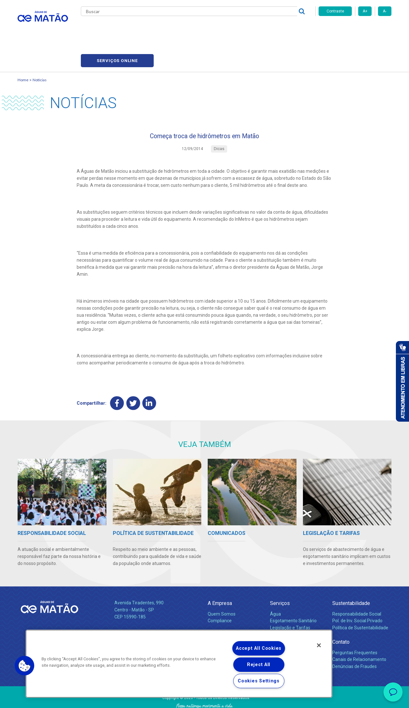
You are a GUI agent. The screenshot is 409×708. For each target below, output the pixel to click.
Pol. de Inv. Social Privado (357, 594)
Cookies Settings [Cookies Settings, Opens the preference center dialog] (259, 681)
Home (23, 49)
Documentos (283, 615)
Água (275, 587)
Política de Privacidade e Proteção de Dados (204, 698)
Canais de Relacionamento (359, 633)
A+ (365, 11)
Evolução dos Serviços (292, 608)
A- (384, 11)
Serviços (280, 577)
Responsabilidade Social (356, 587)
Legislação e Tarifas (290, 601)
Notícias (40, 49)
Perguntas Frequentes (354, 626)
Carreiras (229, 28)
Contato (341, 616)
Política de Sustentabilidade (360, 601)
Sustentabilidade (351, 577)
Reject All (258, 664)
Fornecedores (264, 28)
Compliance (220, 594)
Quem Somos (221, 587)
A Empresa (220, 577)
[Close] (319, 645)
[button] (24, 666)
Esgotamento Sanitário (293, 594)
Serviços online (355, 29)
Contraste (335, 11)
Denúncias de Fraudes (354, 640)
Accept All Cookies (259, 648)
